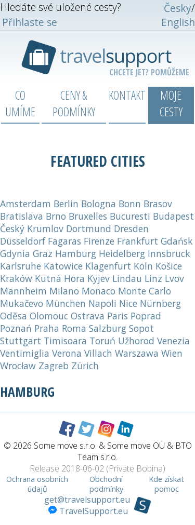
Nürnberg (160, 303)
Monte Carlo (144, 291)
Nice (128, 303)
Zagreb (53, 365)
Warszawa (137, 353)
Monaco (98, 291)
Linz (153, 278)
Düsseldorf (22, 241)
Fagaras (64, 241)
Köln (143, 266)
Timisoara (65, 340)
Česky (177, 8)
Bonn (130, 203)
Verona (67, 353)
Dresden (131, 228)
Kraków (16, 278)
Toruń (102, 340)
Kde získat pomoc (166, 484)
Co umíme (20, 103)
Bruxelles (88, 216)
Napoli (102, 303)
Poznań (16, 328)
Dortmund (88, 228)
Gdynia (15, 253)
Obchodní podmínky (106, 484)
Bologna (98, 203)
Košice (168, 266)
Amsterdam (25, 203)
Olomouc (49, 315)
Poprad (146, 315)
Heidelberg (122, 253)
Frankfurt (137, 241)
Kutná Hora (60, 278)
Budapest (173, 216)
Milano (64, 291)
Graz (43, 253)
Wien (172, 353)
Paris (117, 315)
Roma (74, 328)
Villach (98, 353)
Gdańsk (177, 241)
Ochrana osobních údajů (37, 484)
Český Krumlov (31, 228)
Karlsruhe (20, 266)
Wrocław (18, 365)
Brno (56, 216)
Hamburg (75, 253)
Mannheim (23, 291)
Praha (46, 328)
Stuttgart (20, 340)
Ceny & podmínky (74, 103)
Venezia (173, 340)
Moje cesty (171, 103)
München (66, 303)
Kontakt (127, 95)
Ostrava (88, 315)
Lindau (127, 278)
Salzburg (107, 328)
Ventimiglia (24, 353)
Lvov (174, 278)
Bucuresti (130, 216)
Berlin (66, 203)
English (178, 22)
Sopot (141, 328)
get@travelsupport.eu (87, 499)
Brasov (158, 203)
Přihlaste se (29, 22)
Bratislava (21, 216)
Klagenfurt (108, 266)
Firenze (99, 241)
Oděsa (13, 315)
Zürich (85, 365)
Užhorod (136, 340)
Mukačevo (21, 303)
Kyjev (98, 278)
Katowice (63, 266)
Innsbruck (169, 253)
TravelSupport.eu (88, 511)
